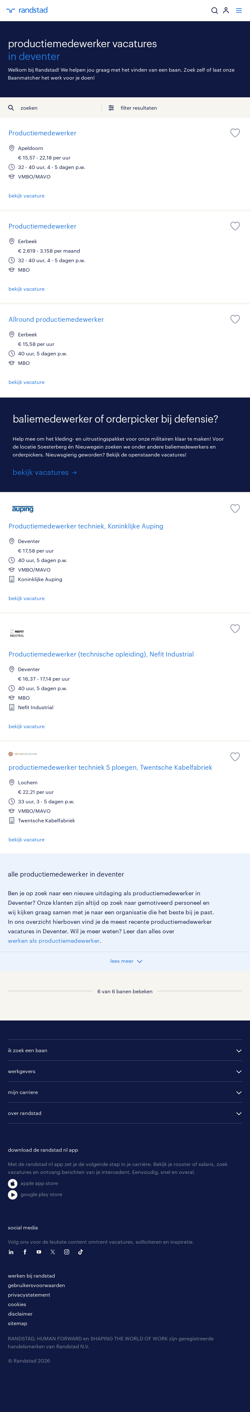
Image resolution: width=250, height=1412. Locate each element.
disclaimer (20, 1314)
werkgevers (21, 1071)
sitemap (17, 1323)
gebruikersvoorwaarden (36, 1285)
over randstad (24, 1113)
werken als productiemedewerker (54, 940)
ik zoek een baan (27, 1050)
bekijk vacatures (41, 472)
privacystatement (29, 1295)
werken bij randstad (31, 1276)
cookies (17, 1304)
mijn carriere (23, 1092)
